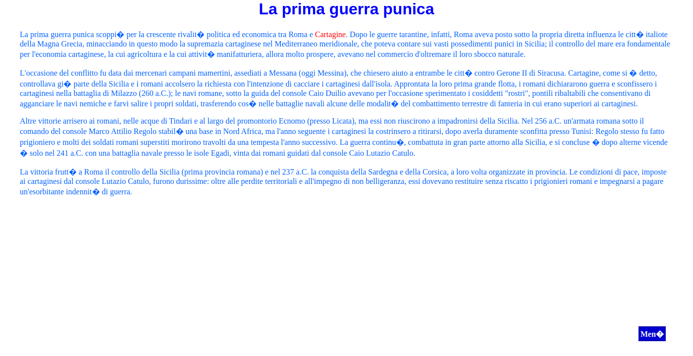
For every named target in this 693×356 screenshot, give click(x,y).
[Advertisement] (347, 274)
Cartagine (330, 34)
